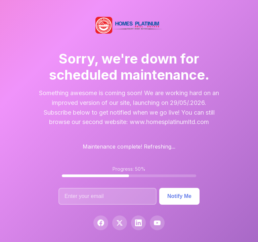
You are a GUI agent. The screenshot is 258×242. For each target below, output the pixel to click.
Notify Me (179, 196)
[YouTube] (157, 222)
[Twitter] (119, 222)
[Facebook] (100, 222)
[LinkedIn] (138, 222)
